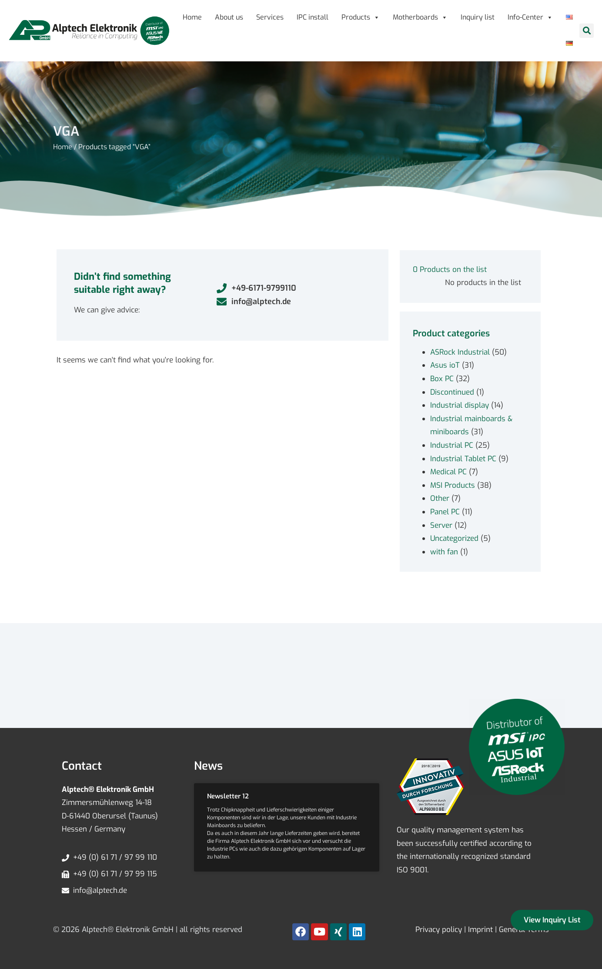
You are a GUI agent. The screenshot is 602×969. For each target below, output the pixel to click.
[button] (586, 30)
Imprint (480, 930)
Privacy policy (438, 930)
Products (360, 17)
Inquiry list (478, 17)
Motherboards (420, 17)
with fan (444, 552)
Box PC (442, 379)
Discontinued (452, 392)
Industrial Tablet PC (463, 459)
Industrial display (459, 405)
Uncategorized (454, 538)
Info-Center (530, 17)
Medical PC (448, 472)
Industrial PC (451, 445)
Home (192, 17)
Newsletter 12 (228, 796)
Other (439, 498)
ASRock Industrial (460, 352)
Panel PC (445, 512)
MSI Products (452, 485)
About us (229, 17)
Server (441, 525)
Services (270, 17)
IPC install (312, 17)
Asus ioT (445, 365)
